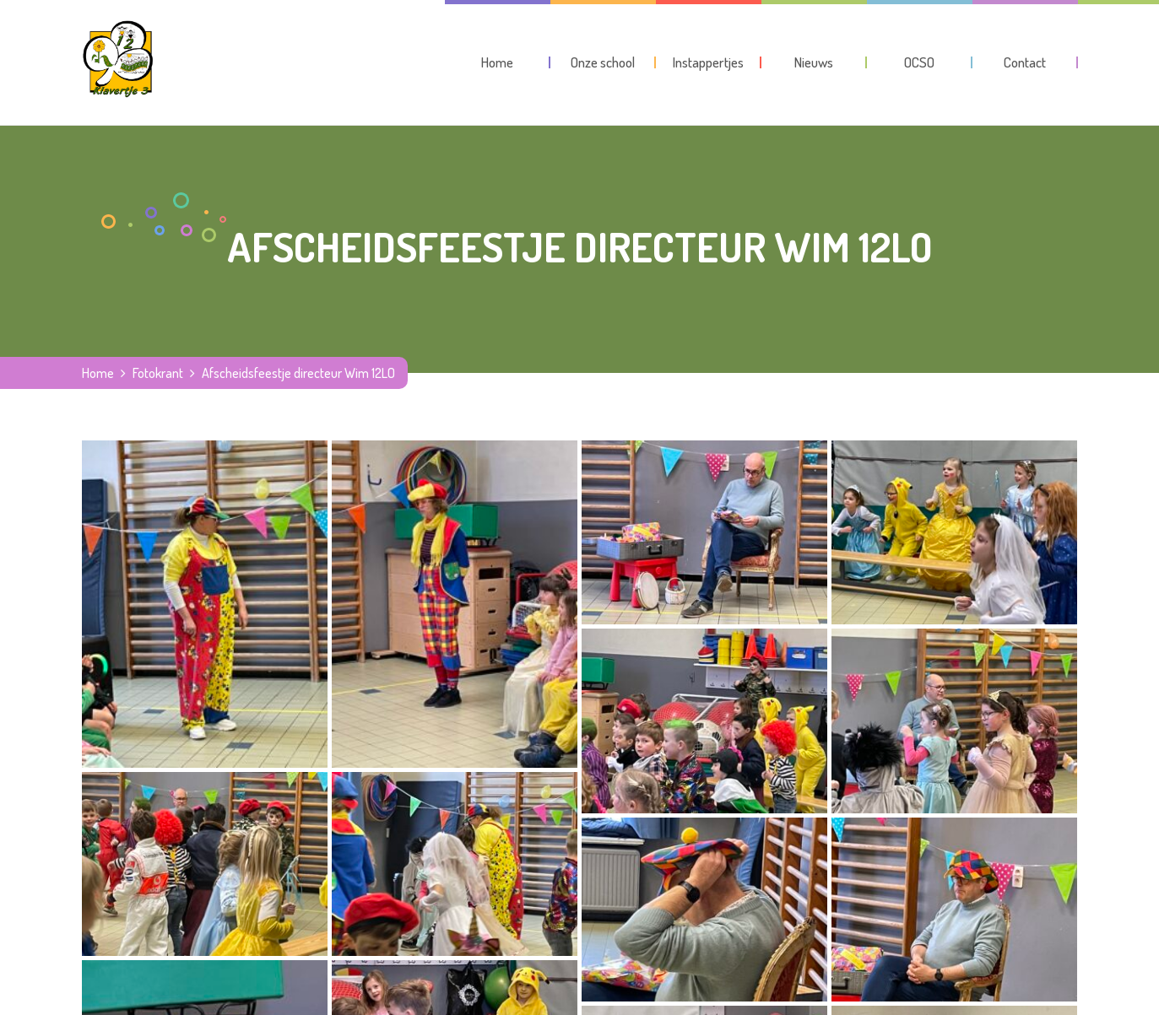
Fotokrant (158, 372)
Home (98, 372)
